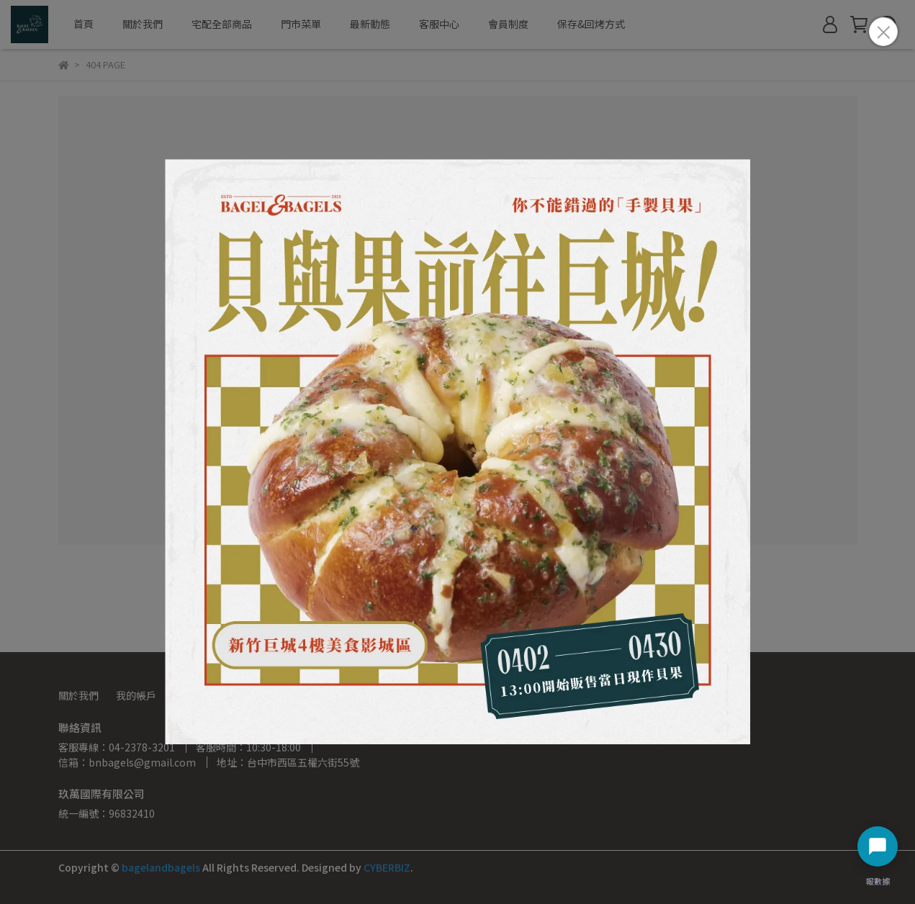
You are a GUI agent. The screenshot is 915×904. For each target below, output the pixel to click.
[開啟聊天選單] (877, 846)
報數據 (878, 881)
